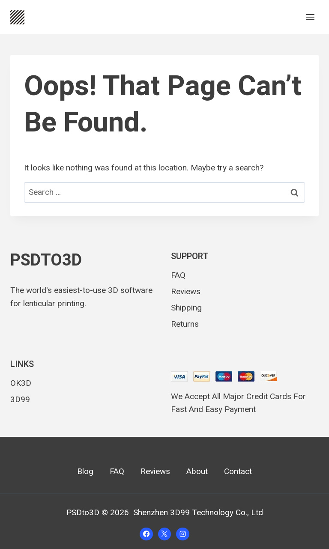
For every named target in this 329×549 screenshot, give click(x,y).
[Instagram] (182, 534)
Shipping (186, 308)
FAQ (178, 275)
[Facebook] (146, 534)
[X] (164, 534)
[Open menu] (310, 16)
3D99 (20, 399)
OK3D (20, 383)
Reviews (185, 291)
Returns (185, 324)
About (197, 471)
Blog (85, 471)
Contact (238, 471)
